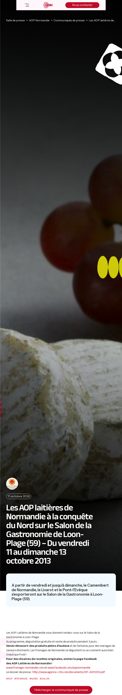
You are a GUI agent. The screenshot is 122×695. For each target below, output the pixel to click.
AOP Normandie (39, 20)
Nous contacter (82, 5)
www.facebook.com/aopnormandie (68, 667)
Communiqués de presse (69, 20)
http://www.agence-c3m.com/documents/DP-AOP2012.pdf (68, 672)
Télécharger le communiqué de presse (61, 690)
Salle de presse (15, 20)
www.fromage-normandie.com (25, 667)
